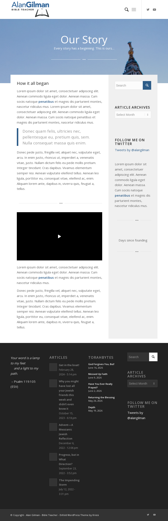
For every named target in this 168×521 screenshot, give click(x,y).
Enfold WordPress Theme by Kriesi (79, 515)
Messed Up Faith (97, 374)
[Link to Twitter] (148, 9)
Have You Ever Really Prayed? (100, 385)
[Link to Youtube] (154, 9)
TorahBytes (101, 357)
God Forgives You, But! (101, 364)
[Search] (124, 9)
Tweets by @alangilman (132, 150)
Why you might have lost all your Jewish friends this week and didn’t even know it (69, 394)
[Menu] (134, 9)
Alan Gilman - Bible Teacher (42, 515)
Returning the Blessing (101, 397)
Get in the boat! (69, 365)
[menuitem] (124, 9)
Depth (91, 407)
